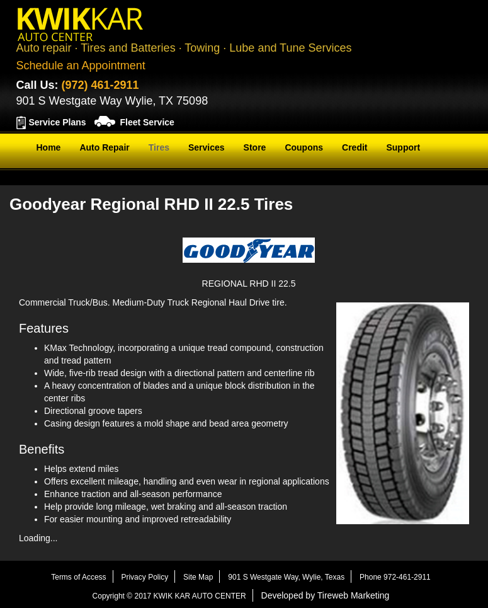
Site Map (198, 577)
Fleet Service (147, 122)
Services (206, 147)
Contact (53, 179)
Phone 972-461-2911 (395, 577)
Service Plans (57, 122)
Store (255, 147)
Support (403, 147)
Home (49, 147)
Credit (354, 147)
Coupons (304, 147)
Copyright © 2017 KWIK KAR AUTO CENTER (169, 596)
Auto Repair (104, 147)
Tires (159, 147)
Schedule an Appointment (80, 65)
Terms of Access (78, 577)
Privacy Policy (144, 577)
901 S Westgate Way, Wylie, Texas (286, 577)
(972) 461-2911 (100, 85)
